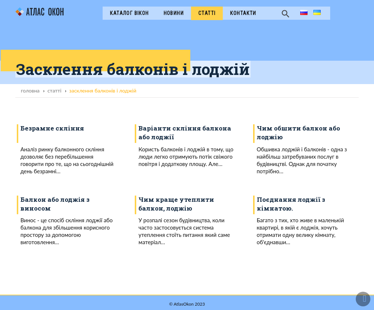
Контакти (243, 13)
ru (302, 13)
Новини (174, 13)
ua (316, 13)
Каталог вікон (129, 13)
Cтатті (206, 13)
